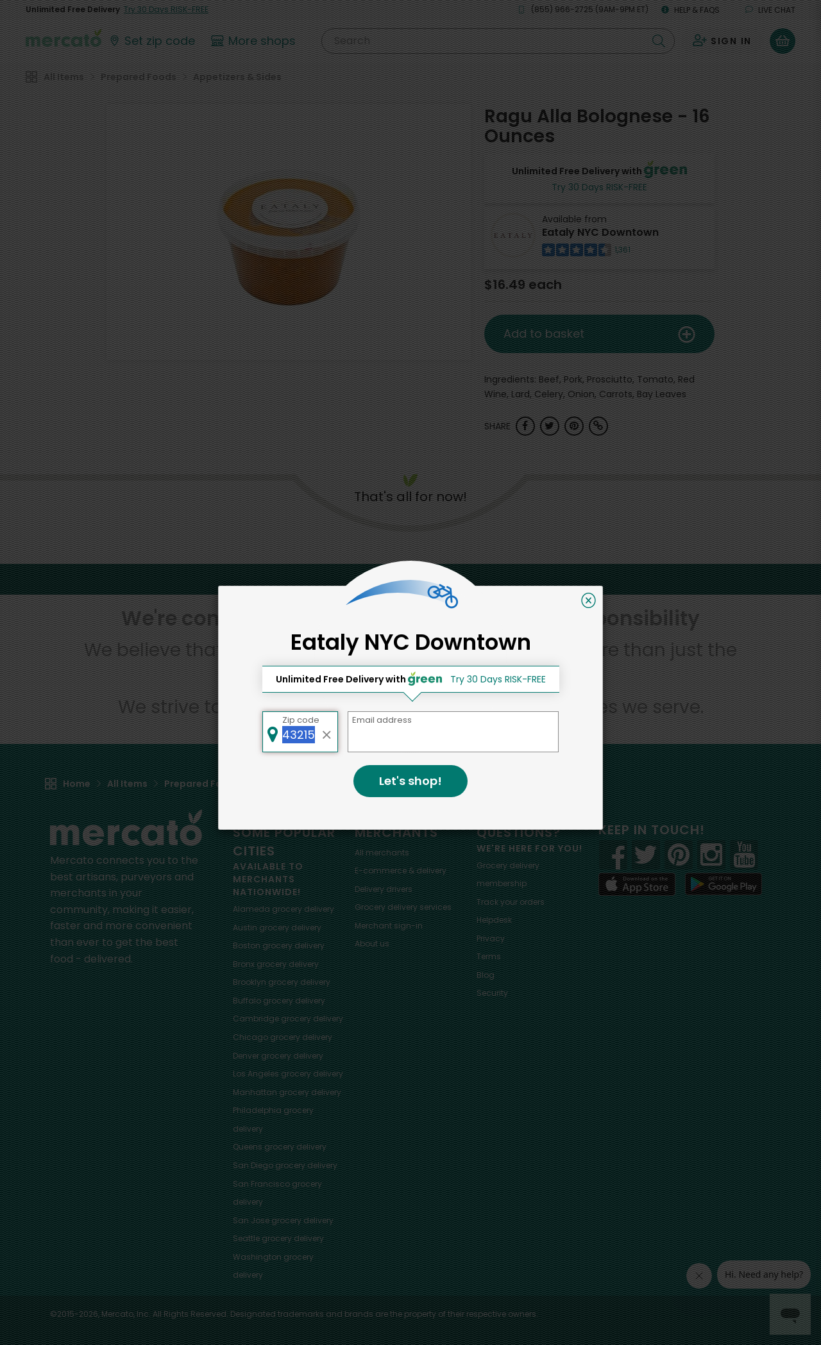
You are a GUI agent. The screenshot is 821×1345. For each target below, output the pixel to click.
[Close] (588, 600)
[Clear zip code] (327, 731)
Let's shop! (410, 781)
